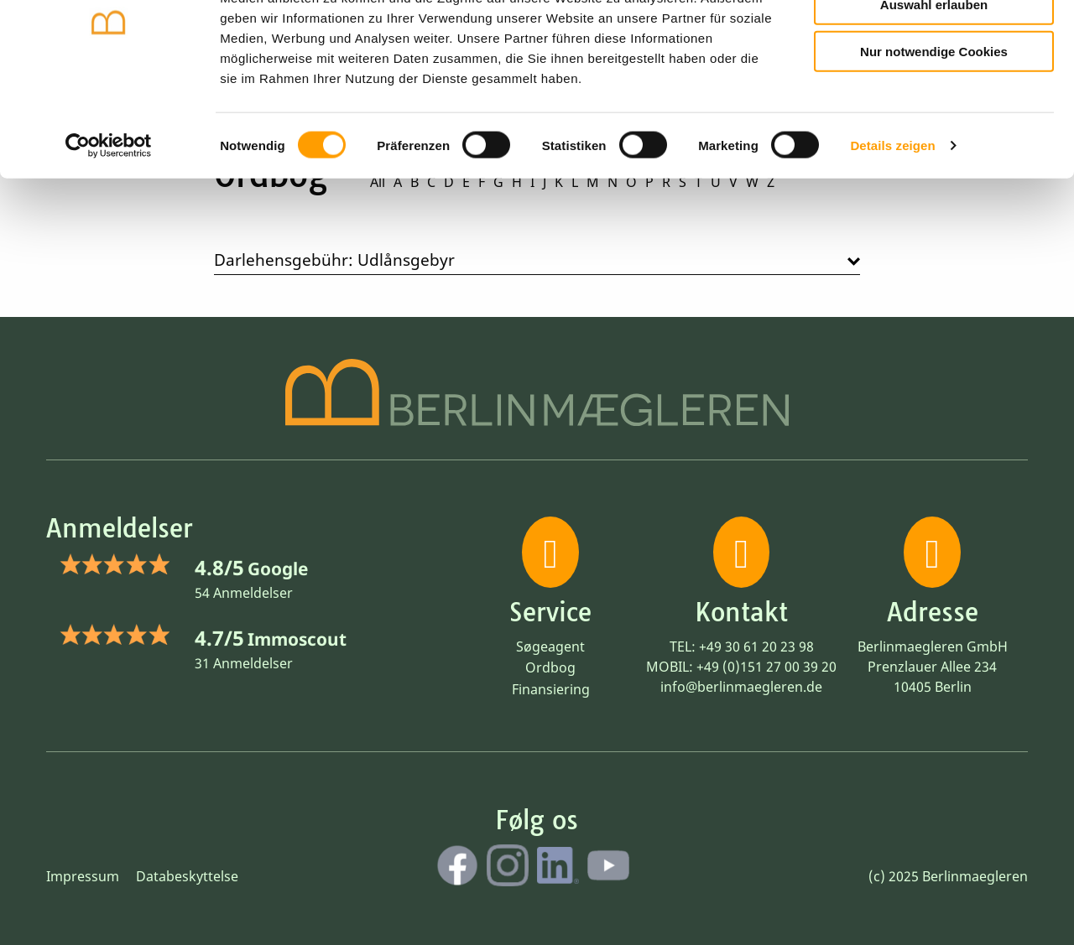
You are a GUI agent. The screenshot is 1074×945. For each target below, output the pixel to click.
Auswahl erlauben (934, 88)
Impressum (82, 876)
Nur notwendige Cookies (934, 135)
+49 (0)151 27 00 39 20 (766, 666)
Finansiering (551, 689)
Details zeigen (892, 229)
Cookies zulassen (934, 41)
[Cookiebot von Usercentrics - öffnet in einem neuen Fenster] (108, 229)
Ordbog (550, 667)
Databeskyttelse (187, 876)
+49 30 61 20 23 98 (756, 646)
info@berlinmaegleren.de (741, 687)
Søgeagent (550, 646)
